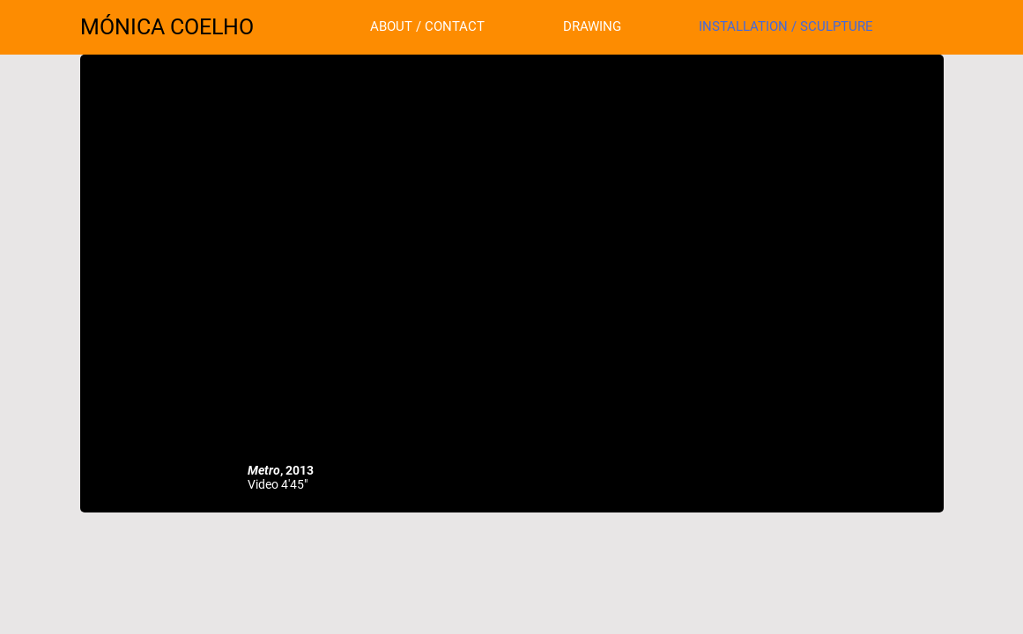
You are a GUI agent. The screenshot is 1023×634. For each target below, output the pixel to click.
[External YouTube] (512, 265)
